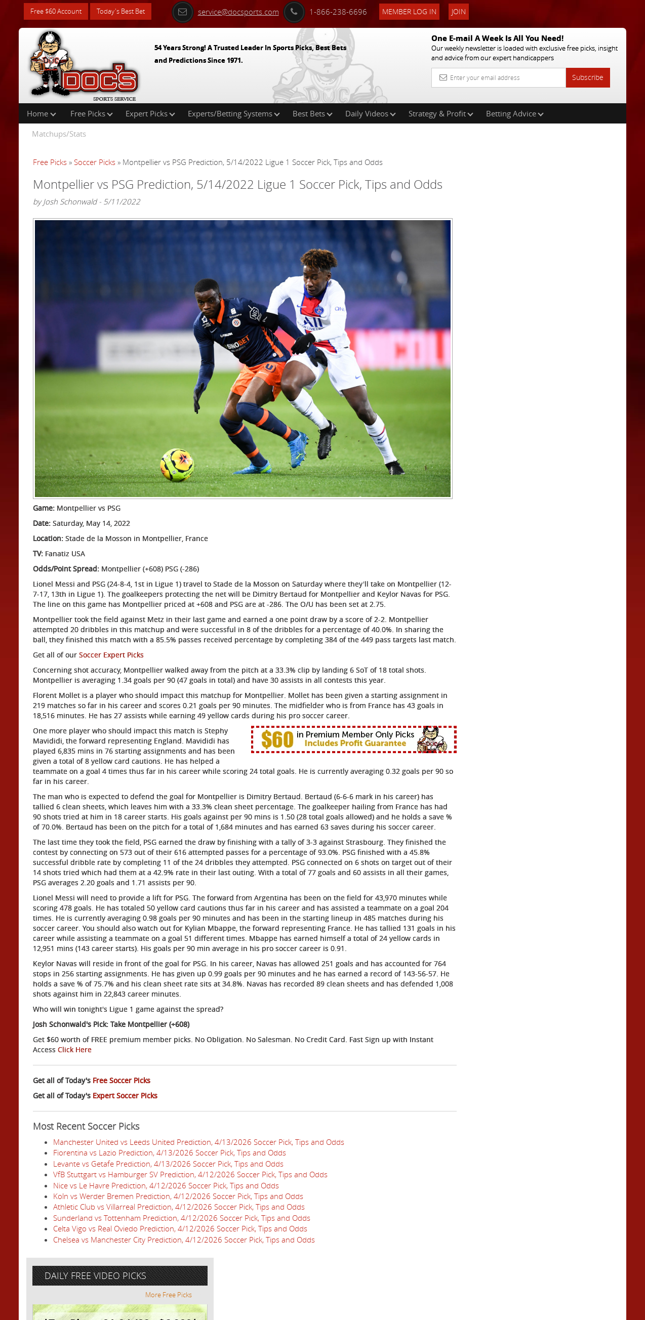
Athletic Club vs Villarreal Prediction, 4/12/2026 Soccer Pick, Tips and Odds (179, 1239)
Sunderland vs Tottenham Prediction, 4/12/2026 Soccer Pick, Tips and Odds (181, 1250)
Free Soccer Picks (121, 1113)
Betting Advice (515, 113)
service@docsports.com (237, 11)
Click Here (100, 1082)
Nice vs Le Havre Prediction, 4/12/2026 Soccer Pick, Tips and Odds (166, 1218)
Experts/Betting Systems (234, 113)
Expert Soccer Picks (125, 1128)
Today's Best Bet (128, 11)
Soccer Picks (94, 162)
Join (470, 11)
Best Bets (313, 113)
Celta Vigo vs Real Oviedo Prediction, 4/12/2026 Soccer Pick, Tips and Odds (180, 1261)
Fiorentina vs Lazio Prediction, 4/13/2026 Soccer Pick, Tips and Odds (169, 1185)
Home (41, 113)
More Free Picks (580, 168)
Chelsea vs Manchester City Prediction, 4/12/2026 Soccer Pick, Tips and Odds (184, 1272)
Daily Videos (370, 113)
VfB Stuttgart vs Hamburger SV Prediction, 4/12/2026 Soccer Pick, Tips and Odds (190, 1207)
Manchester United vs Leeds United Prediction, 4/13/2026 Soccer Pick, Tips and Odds (198, 1174)
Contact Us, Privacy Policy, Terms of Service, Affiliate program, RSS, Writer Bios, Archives (383, 1308)
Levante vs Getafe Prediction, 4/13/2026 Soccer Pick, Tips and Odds (168, 1196)
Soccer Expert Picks (111, 657)
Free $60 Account (58, 11)
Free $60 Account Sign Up (525, 355)
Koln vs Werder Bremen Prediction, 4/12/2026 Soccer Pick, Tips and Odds (178, 1229)
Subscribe (587, 77)
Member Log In (421, 11)
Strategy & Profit (441, 113)
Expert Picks (150, 113)
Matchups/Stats (59, 134)
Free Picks (91, 113)
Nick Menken (522, 235)
